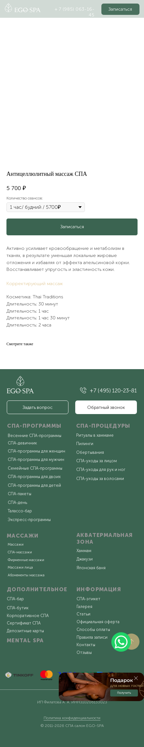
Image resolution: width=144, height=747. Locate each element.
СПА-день (17, 502)
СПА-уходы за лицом (96, 460)
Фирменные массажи (26, 560)
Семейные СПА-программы (35, 468)
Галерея (84, 606)
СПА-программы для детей (34, 485)
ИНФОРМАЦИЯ (99, 589)
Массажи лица (20, 567)
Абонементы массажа (26, 575)
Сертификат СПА (24, 623)
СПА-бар (15, 598)
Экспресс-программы (29, 519)
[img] (83, 390)
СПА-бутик (17, 607)
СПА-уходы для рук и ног (100, 469)
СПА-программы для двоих (34, 476)
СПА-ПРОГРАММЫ (34, 425)
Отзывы (84, 652)
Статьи (83, 614)
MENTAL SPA (25, 640)
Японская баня (91, 567)
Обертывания (90, 452)
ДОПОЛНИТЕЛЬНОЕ (37, 589)
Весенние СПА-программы (34, 435)
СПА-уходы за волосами (100, 478)
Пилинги (84, 443)
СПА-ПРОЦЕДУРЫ (103, 425)
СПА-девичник (22, 443)
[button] (120, 9)
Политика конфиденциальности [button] (72, 718)
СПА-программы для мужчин (36, 459)
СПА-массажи (20, 552)
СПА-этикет (88, 598)
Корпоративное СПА (28, 615)
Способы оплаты (93, 629)
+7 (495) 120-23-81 (113, 390)
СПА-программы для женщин (36, 451)
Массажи (16, 544)
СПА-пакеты (19, 493)
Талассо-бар (20, 510)
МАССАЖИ (23, 535)
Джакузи (85, 559)
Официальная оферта (98, 621)
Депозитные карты (25, 630)
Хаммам (84, 550)
